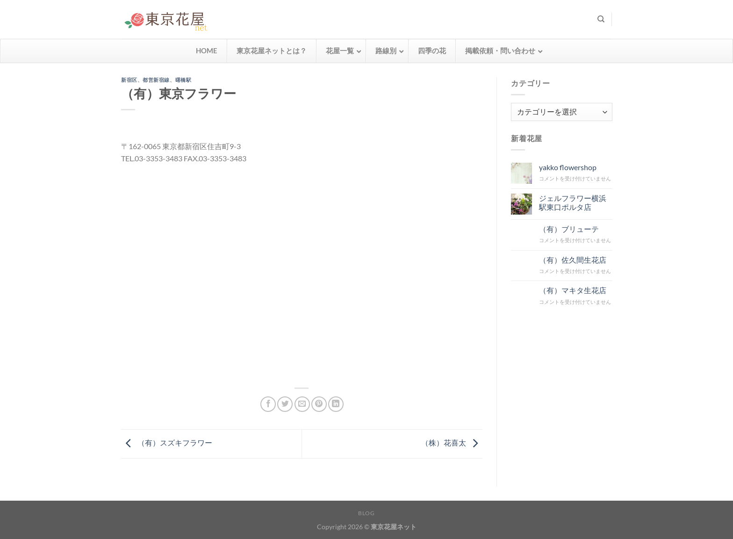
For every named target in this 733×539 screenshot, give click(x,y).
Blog (366, 513)
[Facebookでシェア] (268, 404)
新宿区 (129, 80)
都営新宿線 (156, 80)
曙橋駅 (183, 80)
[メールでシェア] (302, 404)
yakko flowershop (567, 167)
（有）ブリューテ (568, 228)
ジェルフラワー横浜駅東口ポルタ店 (572, 202)
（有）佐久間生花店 (572, 259)
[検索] (600, 19)
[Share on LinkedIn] (336, 404)
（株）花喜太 (451, 442)
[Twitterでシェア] (285, 404)
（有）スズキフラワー (166, 442)
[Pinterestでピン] (319, 404)
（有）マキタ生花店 (572, 290)
